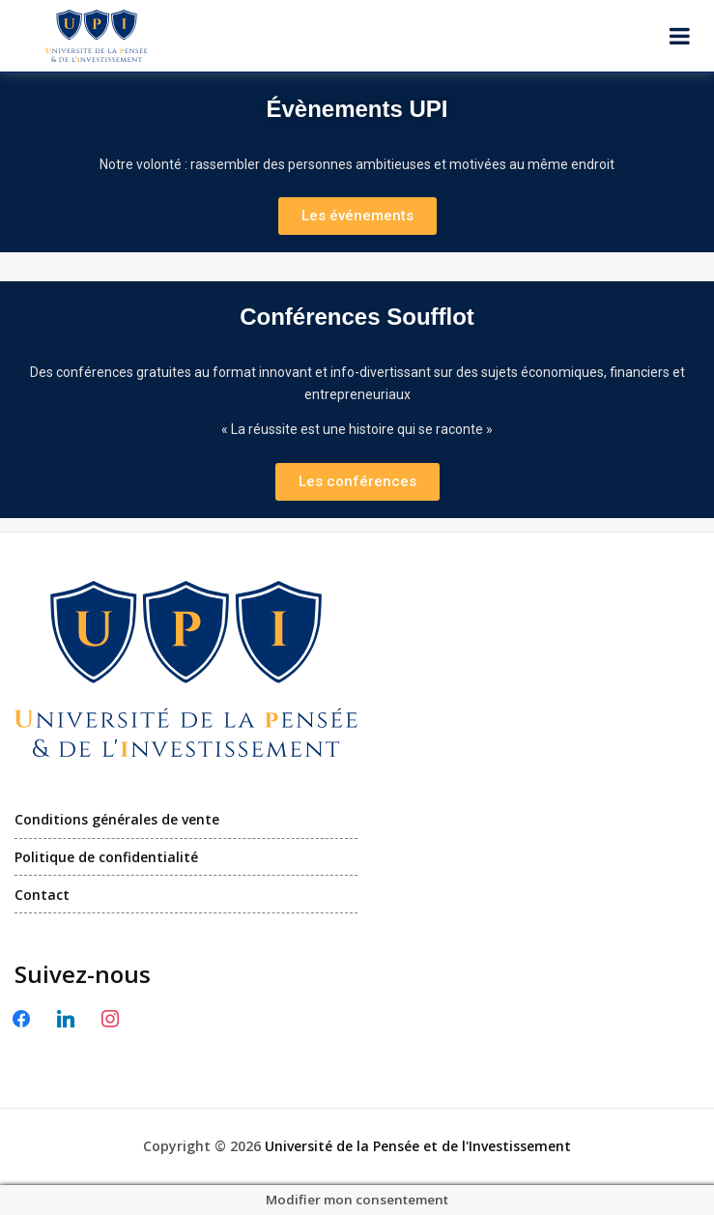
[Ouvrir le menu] (680, 35)
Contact (42, 894)
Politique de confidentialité (106, 857)
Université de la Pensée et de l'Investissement (418, 1146)
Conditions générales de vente (116, 819)
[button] (357, 216)
